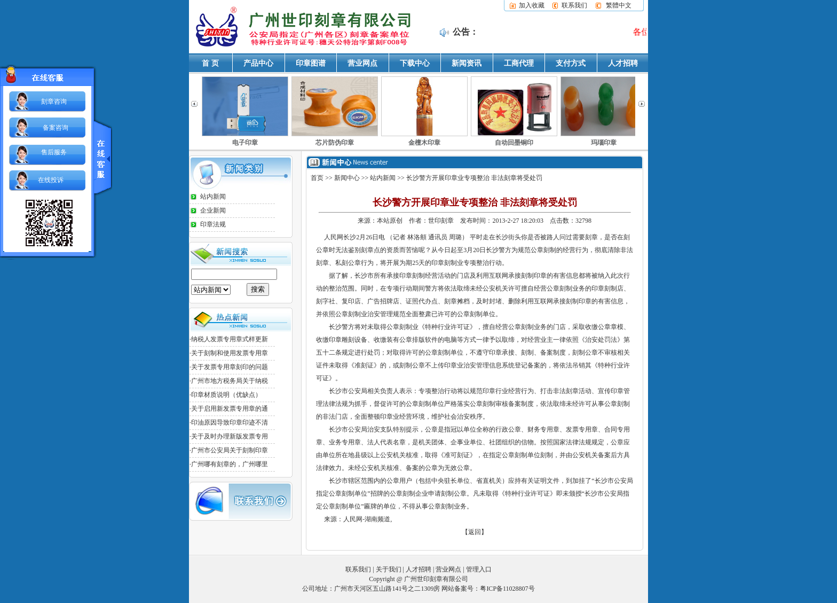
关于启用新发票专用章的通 (229, 408)
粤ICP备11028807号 (507, 588)
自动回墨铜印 (514, 142)
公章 (514, 327)
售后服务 (54, 152)
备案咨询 (55, 127)
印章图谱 (311, 63)
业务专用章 (345, 442)
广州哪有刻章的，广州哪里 (229, 464)
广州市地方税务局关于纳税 (229, 381)
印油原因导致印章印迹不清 (229, 422)
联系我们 (574, 5)
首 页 (210, 63)
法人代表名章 (386, 442)
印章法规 (213, 224)
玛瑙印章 (604, 142)
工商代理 (519, 63)
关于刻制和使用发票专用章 (229, 353)
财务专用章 (543, 429)
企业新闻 (213, 210)
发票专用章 (582, 429)
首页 (317, 178)
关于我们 (388, 569)
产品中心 (258, 63)
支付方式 (571, 63)
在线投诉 (51, 180)
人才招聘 (623, 63)
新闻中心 (347, 178)
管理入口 (479, 569)
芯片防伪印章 (334, 142)
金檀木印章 (424, 142)
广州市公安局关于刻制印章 (229, 450)
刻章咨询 (54, 101)
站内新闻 (213, 196)
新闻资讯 (466, 63)
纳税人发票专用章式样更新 (229, 339)
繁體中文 (618, 5)
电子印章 (245, 142)
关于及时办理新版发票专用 (229, 436)
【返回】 (474, 532)
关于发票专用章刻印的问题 (229, 367)
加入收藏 (531, 5)
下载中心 (415, 63)
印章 (489, 391)
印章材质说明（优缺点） (226, 394)
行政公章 (508, 429)
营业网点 (362, 63)
